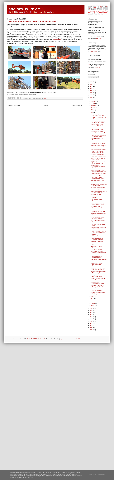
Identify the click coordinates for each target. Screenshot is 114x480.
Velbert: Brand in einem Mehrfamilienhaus (96, 257)
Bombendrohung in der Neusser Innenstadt (96, 207)
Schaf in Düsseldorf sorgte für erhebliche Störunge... (98, 217)
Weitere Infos (92, 475)
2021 (91, 93)
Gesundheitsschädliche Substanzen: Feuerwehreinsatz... (96, 248)
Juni (92, 112)
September (94, 105)
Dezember (94, 99)
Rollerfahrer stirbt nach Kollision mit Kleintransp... (98, 185)
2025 (91, 84)
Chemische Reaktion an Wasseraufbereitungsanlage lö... (98, 243)
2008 (91, 329)
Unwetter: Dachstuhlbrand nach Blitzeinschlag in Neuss (98, 272)
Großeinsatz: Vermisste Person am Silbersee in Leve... (98, 128)
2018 (91, 308)
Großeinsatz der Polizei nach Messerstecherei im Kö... (98, 203)
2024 (91, 86)
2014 (91, 316)
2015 (91, 314)
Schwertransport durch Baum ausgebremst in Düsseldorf (98, 121)
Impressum (63, 339)
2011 (91, 323)
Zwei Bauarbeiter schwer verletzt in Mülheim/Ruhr (97, 125)
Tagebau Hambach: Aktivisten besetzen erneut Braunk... (98, 146)
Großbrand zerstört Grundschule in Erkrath (97, 282)
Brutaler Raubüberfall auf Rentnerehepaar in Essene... (98, 139)
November (94, 101)
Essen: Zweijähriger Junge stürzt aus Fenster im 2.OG (98, 170)
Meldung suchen (93, 77)
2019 (91, 97)
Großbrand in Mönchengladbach (96, 235)
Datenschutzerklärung (76, 339)
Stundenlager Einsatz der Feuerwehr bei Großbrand (98, 210)
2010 (91, 325)
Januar (93, 305)
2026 (91, 82)
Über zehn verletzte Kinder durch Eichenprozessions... (98, 181)
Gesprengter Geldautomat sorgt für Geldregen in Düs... (98, 192)
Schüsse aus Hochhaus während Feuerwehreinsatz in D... (98, 253)
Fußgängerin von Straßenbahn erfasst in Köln (98, 228)
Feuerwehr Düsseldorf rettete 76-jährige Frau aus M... (98, 293)
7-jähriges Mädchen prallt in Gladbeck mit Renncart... (97, 239)
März (92, 301)
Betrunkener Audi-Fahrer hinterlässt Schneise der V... (98, 132)
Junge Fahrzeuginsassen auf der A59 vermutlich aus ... (98, 114)
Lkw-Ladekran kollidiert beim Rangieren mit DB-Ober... (98, 268)
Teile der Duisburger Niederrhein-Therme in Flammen (97, 196)
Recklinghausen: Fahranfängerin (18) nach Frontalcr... (98, 167)
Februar (93, 303)
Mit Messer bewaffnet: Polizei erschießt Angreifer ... (98, 188)
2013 (91, 319)
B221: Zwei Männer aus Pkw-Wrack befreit (98, 159)
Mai (92, 296)
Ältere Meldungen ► (76, 105)
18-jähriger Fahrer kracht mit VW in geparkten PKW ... (98, 162)
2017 (91, 310)
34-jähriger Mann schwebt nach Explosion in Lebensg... (98, 135)
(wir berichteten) (57, 39)
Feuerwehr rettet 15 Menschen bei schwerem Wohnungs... (98, 231)
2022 (91, 90)
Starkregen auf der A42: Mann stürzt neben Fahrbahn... (98, 275)
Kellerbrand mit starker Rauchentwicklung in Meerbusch (96, 265)
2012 (91, 321)
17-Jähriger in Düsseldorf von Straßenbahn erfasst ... (98, 289)
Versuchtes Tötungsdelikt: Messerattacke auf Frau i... (98, 152)
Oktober (93, 103)
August (93, 107)
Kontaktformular (93, 51)
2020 (91, 95)
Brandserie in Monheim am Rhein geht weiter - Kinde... (98, 286)
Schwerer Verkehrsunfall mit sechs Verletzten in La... (98, 279)
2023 (91, 88)
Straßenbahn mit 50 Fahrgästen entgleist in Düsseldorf (98, 260)
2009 (91, 327)
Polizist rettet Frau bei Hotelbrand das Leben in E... (98, 178)
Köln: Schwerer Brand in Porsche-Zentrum (97, 200)
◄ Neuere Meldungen (13, 105)
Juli (92, 110)
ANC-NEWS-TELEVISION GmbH (36, 339)
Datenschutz (97, 67)
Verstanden (101, 475)
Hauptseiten (99, 38)
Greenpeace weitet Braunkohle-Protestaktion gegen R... (98, 174)
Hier (89, 64)
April (92, 298)
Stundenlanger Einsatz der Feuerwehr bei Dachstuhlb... (98, 142)
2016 (91, 312)
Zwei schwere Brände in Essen (98, 149)
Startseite (45, 105)
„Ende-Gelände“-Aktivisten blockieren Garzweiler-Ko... (98, 155)
